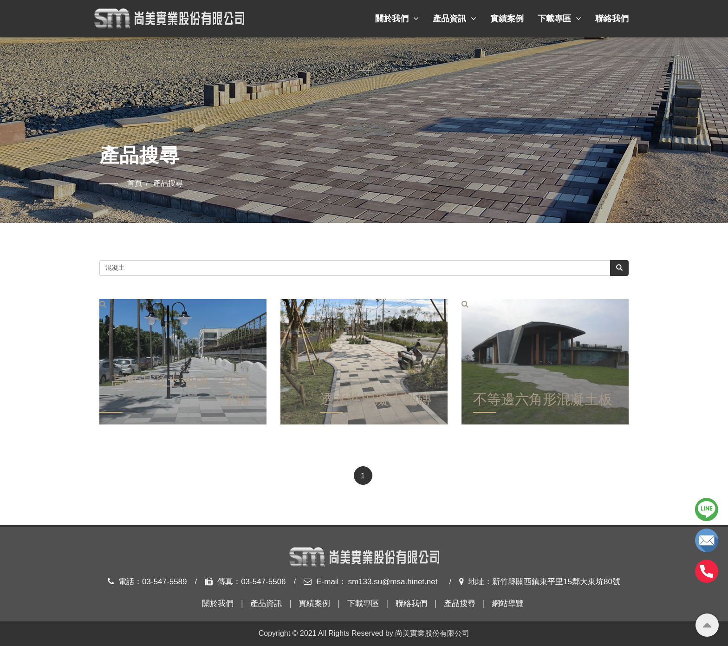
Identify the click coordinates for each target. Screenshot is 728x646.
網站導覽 (508, 603)
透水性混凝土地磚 (375, 401)
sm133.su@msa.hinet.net (392, 581)
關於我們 (397, 18)
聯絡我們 (612, 18)
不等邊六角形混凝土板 (542, 401)
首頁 (134, 183)
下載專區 (559, 18)
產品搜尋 (459, 603)
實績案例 (507, 18)
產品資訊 (454, 18)
